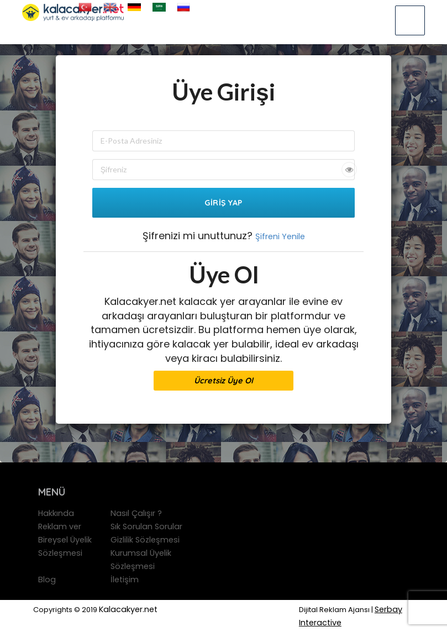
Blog (47, 579)
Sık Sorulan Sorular (146, 526)
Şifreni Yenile (280, 236)
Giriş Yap (223, 203)
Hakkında (56, 513)
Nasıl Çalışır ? (136, 513)
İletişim (125, 579)
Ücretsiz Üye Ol (223, 380)
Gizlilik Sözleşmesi (145, 539)
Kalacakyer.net (128, 609)
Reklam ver (59, 526)
